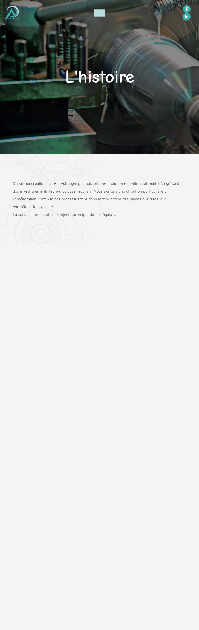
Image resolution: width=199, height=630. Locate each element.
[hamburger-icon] (99, 13)
